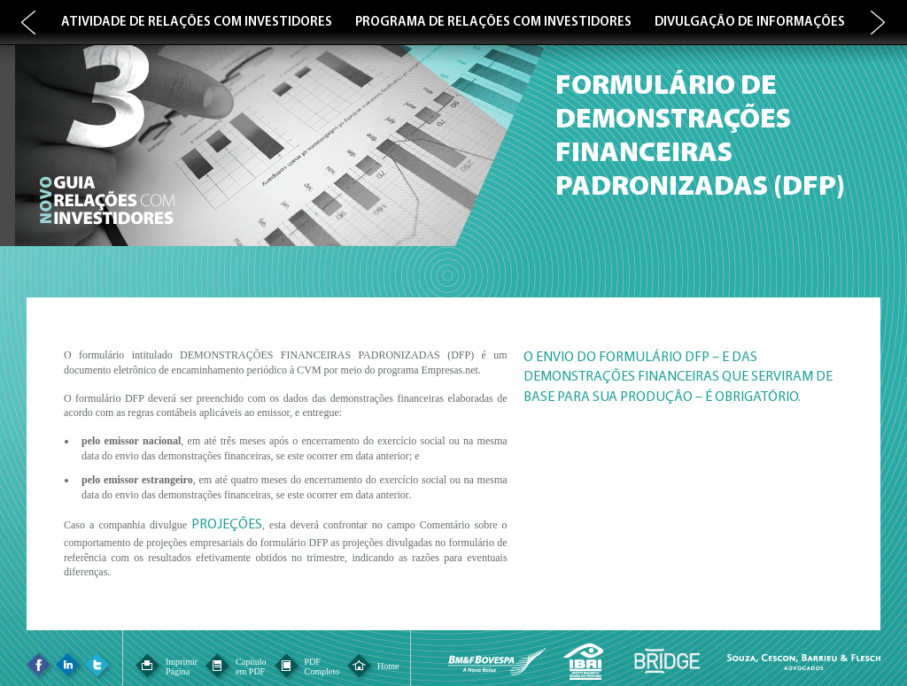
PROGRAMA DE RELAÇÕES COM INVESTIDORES (493, 22)
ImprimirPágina (182, 666)
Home (388, 666)
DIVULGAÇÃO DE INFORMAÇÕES (750, 22)
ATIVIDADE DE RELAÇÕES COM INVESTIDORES (196, 22)
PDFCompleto (322, 666)
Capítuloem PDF (251, 666)
